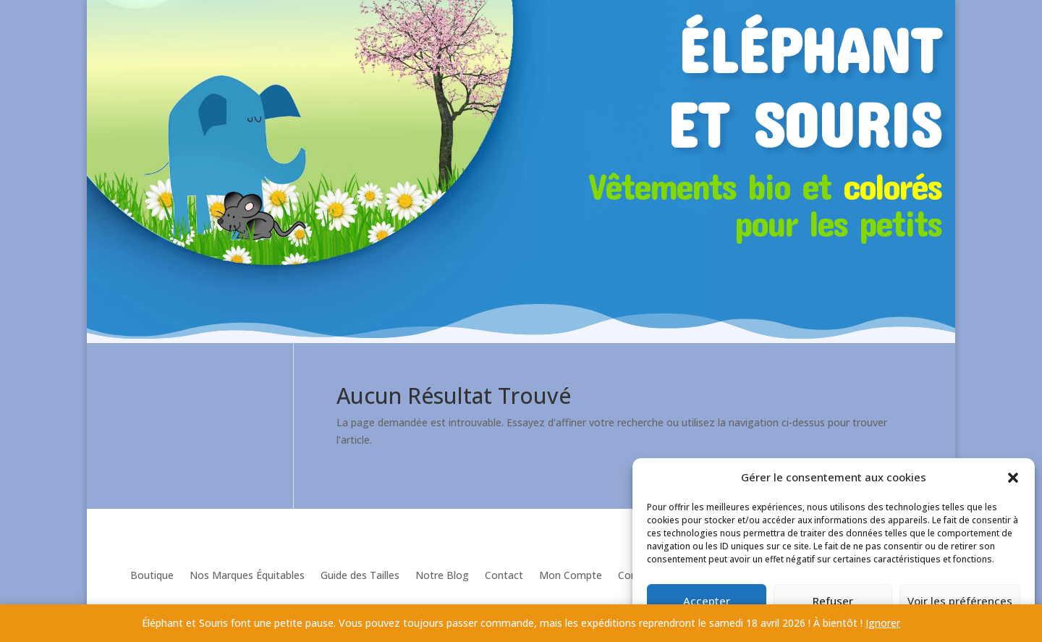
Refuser (833, 601)
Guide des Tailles (360, 575)
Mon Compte (570, 575)
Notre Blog (442, 575)
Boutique (152, 575)
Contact (504, 575)
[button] (1013, 477)
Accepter (706, 601)
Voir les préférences (959, 601)
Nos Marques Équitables (247, 575)
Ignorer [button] (882, 623)
